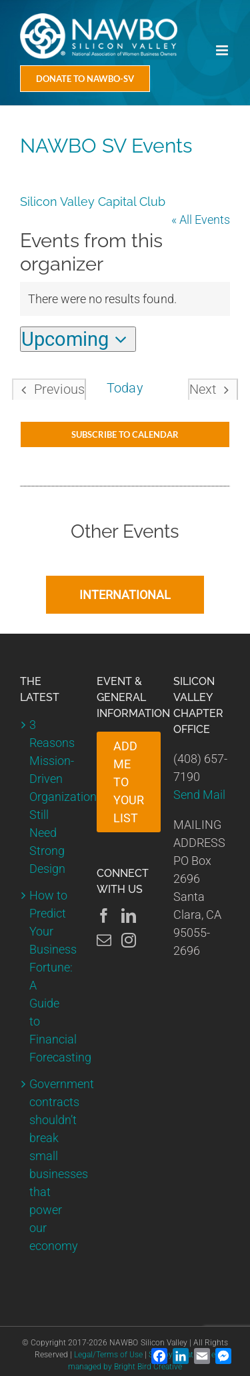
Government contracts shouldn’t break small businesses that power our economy (49, 1165)
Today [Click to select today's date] (125, 388)
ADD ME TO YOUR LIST (128, 782)
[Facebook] (104, 915)
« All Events (200, 220)
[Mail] (104, 940)
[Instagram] (128, 940)
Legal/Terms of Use (108, 1354)
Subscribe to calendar (125, 434)
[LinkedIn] (128, 915)
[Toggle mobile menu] (223, 50)
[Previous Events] (49, 389)
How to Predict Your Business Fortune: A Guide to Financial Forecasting (49, 976)
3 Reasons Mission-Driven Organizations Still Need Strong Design (49, 797)
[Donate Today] (85, 78)
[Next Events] (213, 389)
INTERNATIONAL (125, 595)
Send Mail (199, 795)
